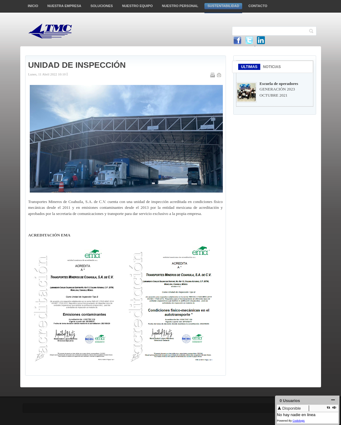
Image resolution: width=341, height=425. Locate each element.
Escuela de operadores (279, 83)
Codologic (299, 420)
